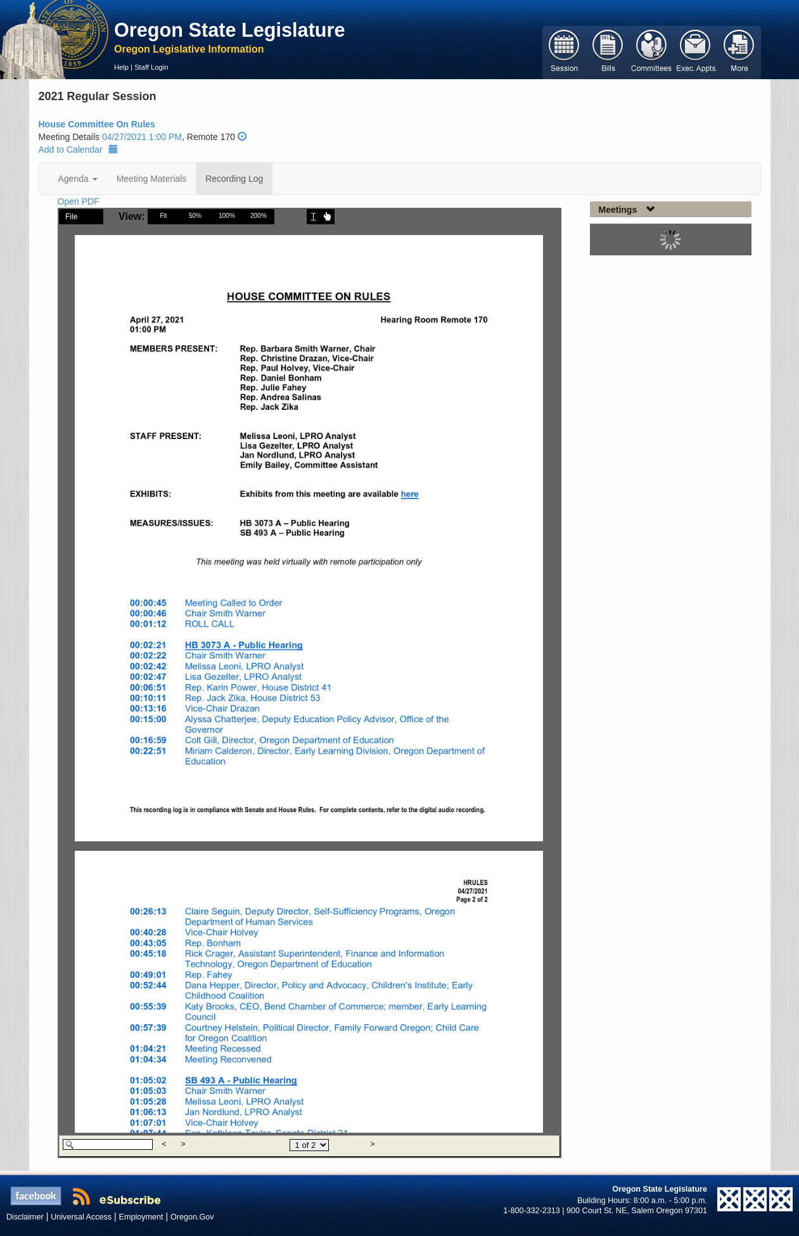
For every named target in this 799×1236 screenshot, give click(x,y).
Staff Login (151, 67)
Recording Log (234, 179)
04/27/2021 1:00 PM (142, 137)
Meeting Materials (152, 179)
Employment (141, 1217)
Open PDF (78, 201)
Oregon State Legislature (229, 29)
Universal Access (81, 1217)
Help (121, 67)
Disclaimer (25, 1217)
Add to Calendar (78, 149)
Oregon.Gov (192, 1217)
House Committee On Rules (97, 124)
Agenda (78, 179)
